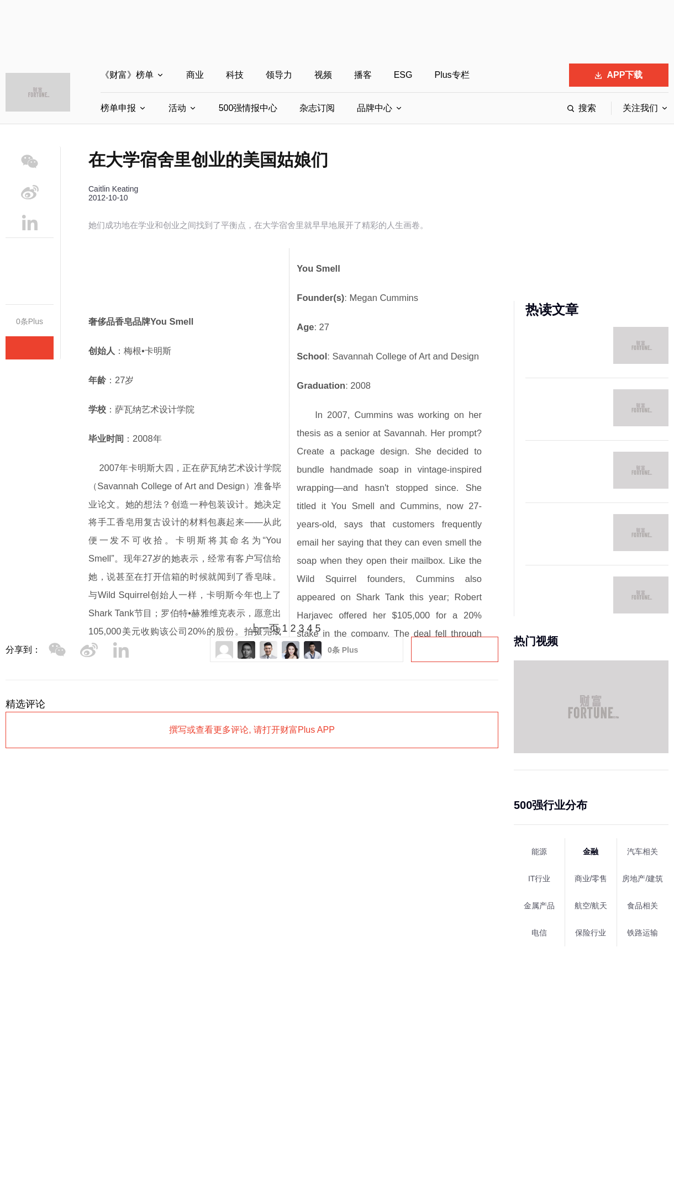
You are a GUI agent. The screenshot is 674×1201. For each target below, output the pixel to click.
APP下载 (619, 75)
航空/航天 (591, 905)
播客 (363, 75)
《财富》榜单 (127, 75)
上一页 (264, 628)
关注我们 (640, 108)
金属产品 (539, 905)
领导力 (279, 75)
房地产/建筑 (642, 878)
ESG (403, 75)
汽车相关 (642, 851)
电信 (539, 932)
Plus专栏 (451, 75)
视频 (323, 75)
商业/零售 (591, 878)
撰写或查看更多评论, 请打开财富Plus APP (252, 729)
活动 (177, 108)
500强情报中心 (248, 108)
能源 (539, 851)
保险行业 (590, 932)
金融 (590, 851)
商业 (195, 75)
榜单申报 (118, 108)
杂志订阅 (317, 108)
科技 (235, 75)
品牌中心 (374, 108)
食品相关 (642, 905)
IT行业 (539, 878)
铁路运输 (642, 932)
